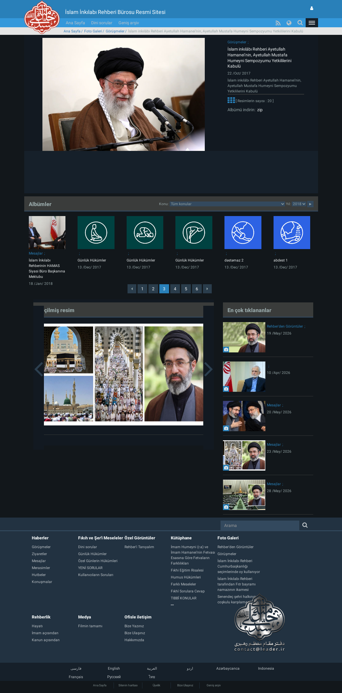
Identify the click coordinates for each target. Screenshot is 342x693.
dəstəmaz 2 (234, 260)
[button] (312, 22)
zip (259, 109)
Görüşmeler (115, 31)
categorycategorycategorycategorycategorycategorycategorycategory (227, 204)
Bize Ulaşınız (185, 685)
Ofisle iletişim (138, 617)
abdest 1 (281, 260)
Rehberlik (41, 617)
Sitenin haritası (128, 685)
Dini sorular (101, 22)
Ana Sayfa (75, 22)
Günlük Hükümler (92, 260)
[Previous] (132, 288)
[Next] (207, 288)
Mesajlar (36, 253)
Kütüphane (181, 537)
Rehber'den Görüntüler (285, 326)
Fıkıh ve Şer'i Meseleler (100, 537)
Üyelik (156, 685)
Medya (84, 617)
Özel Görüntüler (140, 537)
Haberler (40, 537)
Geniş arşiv (128, 22)
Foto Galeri (93, 31)
